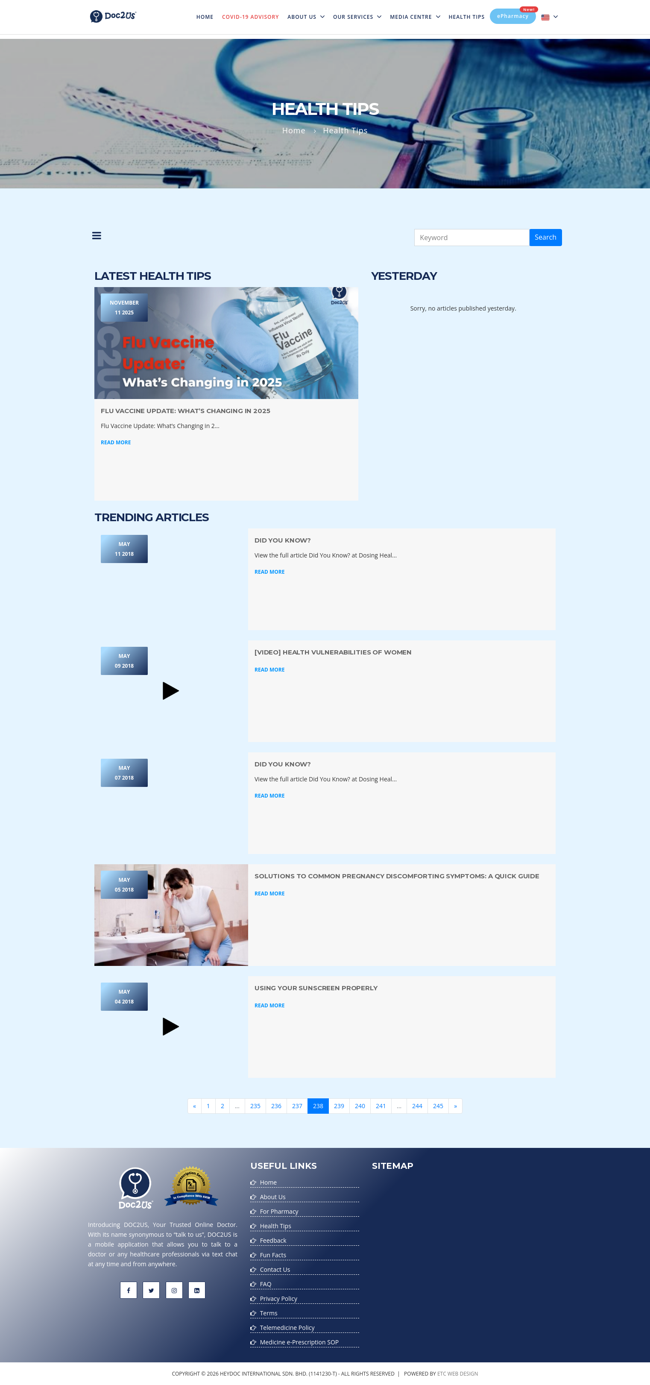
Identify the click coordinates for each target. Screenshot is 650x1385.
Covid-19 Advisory (250, 17)
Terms (269, 1313)
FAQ (266, 1284)
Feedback (273, 1240)
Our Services (357, 17)
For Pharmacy (279, 1211)
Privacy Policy (278, 1298)
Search (545, 237)
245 (438, 1106)
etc (441, 1373)
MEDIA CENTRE (415, 17)
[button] (97, 237)
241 (381, 1106)
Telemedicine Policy (287, 1327)
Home (207, 11)
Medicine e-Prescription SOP (299, 1342)
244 (417, 1106)
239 (339, 1106)
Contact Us (275, 1269)
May (124, 549)
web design (463, 1373)
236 (276, 1106)
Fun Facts (273, 1255)
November (124, 308)
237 (297, 1106)
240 (360, 1106)
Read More (116, 442)
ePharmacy (516, 14)
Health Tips (467, 17)
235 (255, 1106)
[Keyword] (472, 237)
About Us (306, 17)
